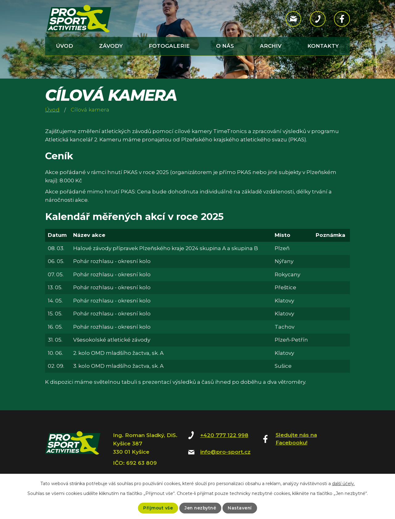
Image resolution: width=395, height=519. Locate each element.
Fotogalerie (169, 46)
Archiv (270, 46)
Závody (111, 46)
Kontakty (323, 46)
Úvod (64, 46)
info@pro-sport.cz (225, 452)
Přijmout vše (157, 508)
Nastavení (240, 508)
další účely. (343, 483)
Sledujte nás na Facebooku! (296, 439)
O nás (225, 46)
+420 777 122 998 (224, 435)
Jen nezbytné (200, 508)
